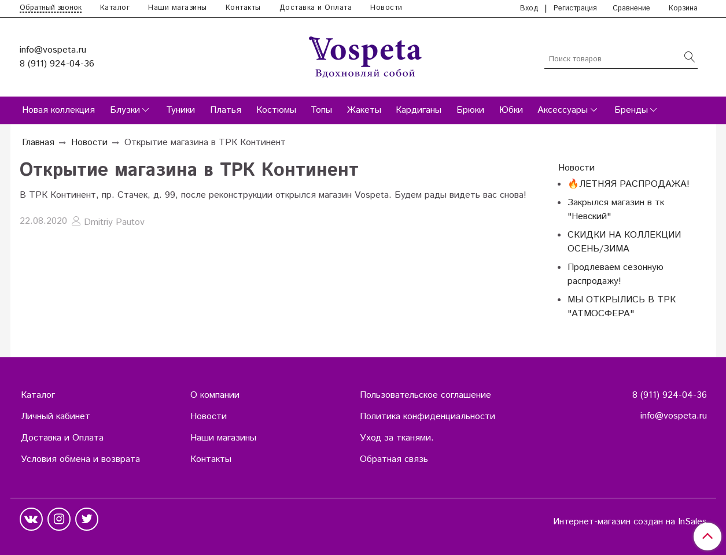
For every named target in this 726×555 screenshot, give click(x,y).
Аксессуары (562, 110)
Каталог (115, 7)
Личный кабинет (55, 416)
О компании (214, 395)
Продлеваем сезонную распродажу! (615, 274)
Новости (386, 7)
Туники (180, 110)
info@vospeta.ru (53, 50)
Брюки (470, 110)
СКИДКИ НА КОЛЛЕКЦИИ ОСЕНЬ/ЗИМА (624, 242)
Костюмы (276, 110)
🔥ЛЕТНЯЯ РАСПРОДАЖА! (628, 184)
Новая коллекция (58, 110)
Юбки (511, 110)
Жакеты (364, 110)
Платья (225, 110)
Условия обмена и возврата (80, 459)
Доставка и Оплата (315, 7)
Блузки (125, 110)
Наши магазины (177, 7)
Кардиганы (418, 110)
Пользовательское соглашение (425, 395)
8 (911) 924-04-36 (57, 64)
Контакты (243, 7)
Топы (321, 110)
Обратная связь (394, 459)
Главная (38, 142)
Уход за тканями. (397, 438)
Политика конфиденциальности (427, 416)
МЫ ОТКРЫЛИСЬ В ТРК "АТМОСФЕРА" (621, 306)
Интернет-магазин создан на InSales (630, 522)
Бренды (631, 110)
